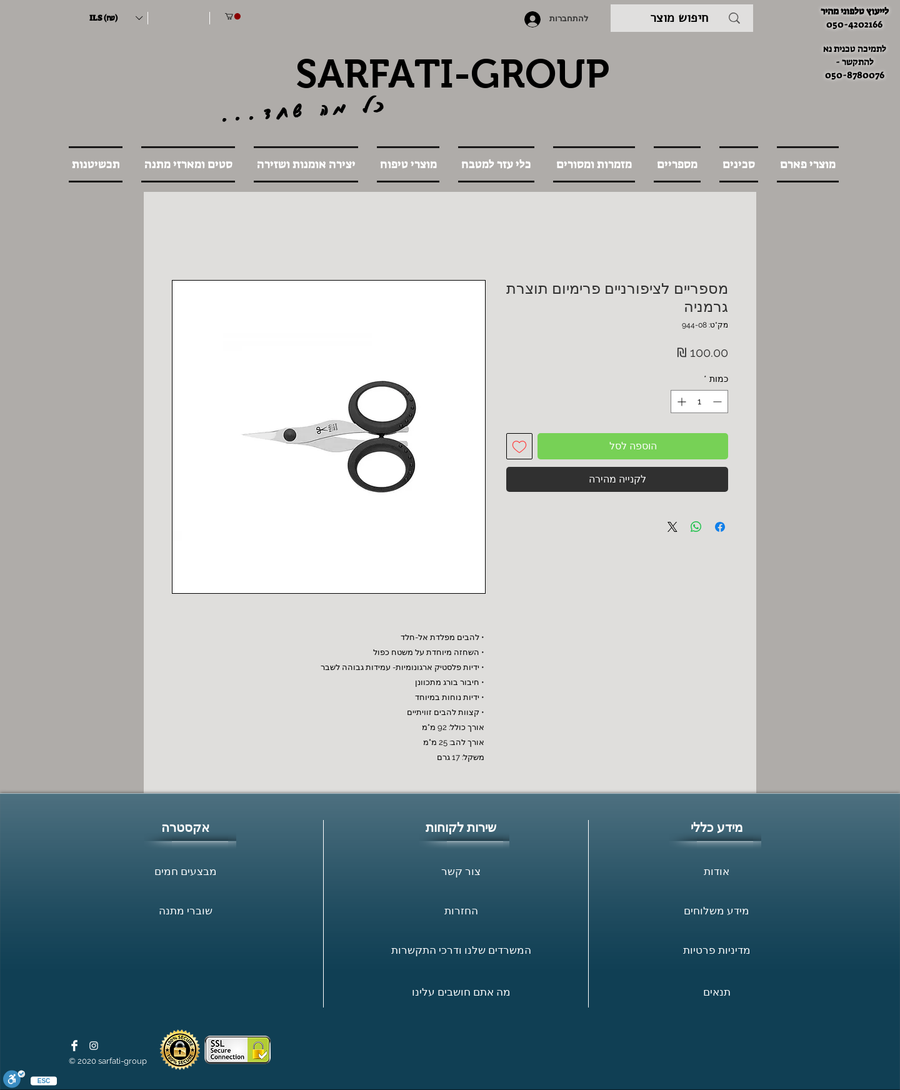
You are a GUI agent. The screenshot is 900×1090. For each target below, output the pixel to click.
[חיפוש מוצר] (679, 18)
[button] (115, 18)
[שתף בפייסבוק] (720, 526)
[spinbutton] (699, 401)
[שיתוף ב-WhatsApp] (696, 526)
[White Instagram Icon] (93, 1045)
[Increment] (680, 401)
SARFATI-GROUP (452, 74)
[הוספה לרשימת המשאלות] (519, 446)
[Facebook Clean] (74, 1045)
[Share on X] (672, 526)
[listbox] (115, 18)
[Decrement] (718, 401)
